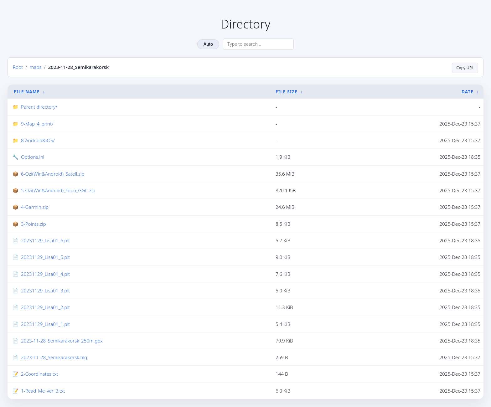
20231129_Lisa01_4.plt (45, 274)
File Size (286, 92)
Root (18, 67)
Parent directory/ (39, 107)
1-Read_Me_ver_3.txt (43, 391)
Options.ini (32, 157)
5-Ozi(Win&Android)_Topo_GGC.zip (58, 191)
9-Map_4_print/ (37, 124)
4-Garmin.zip (35, 207)
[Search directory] (258, 44)
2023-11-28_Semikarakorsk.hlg (54, 357)
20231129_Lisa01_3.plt (45, 291)
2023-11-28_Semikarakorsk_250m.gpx (62, 341)
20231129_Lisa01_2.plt (45, 307)
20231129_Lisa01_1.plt (45, 324)
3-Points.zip (33, 224)
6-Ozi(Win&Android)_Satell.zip (53, 174)
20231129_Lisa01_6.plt (45, 241)
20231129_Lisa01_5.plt (45, 257)
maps (35, 67)
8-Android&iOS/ (38, 140)
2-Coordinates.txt (39, 374)
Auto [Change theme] (208, 44)
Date (467, 92)
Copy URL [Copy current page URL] (463, 67)
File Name (27, 92)
